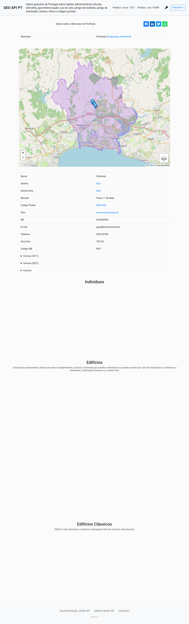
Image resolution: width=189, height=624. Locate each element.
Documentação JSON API (75, 610)
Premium (177, 7)
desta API (104, 610)
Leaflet (150, 165)
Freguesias (113, 36)
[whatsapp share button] (164, 24)
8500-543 (101, 205)
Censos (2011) (31, 256)
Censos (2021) (31, 263)
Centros (27, 270)
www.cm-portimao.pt (107, 212)
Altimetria (125, 36)
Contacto (123, 610)
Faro (98, 183)
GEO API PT (13, 8)
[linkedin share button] (152, 24)
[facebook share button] (146, 24)
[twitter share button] (158, 24)
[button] (95, 106)
